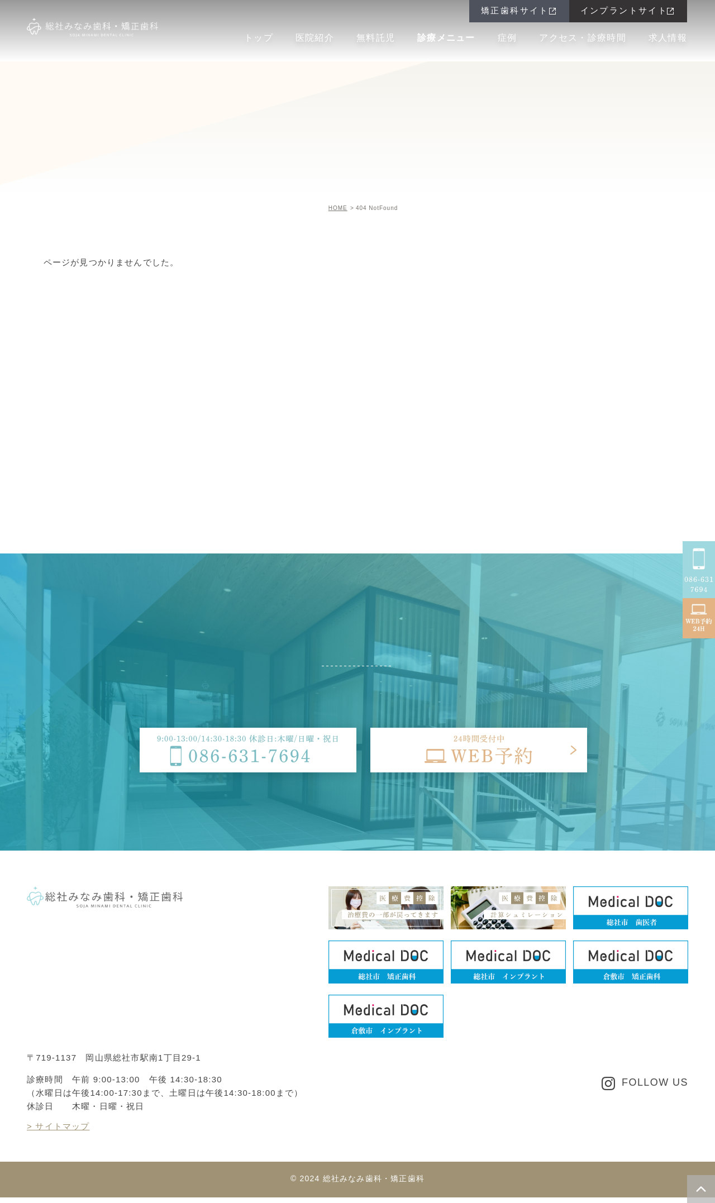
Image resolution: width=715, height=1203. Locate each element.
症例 (507, 37)
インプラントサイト (624, 10)
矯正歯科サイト (515, 10)
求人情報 (668, 37)
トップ (258, 37)
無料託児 (375, 37)
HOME (337, 208)
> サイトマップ (58, 1126)
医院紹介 (314, 37)
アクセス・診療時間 (582, 37)
